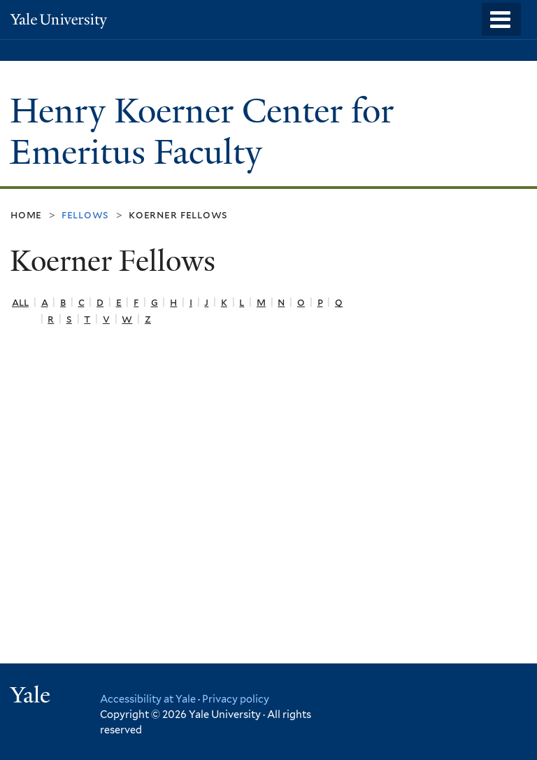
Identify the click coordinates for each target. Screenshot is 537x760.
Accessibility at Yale (148, 699)
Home (26, 214)
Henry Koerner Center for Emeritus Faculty (202, 131)
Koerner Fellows (178, 214)
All (20, 302)
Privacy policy (235, 699)
